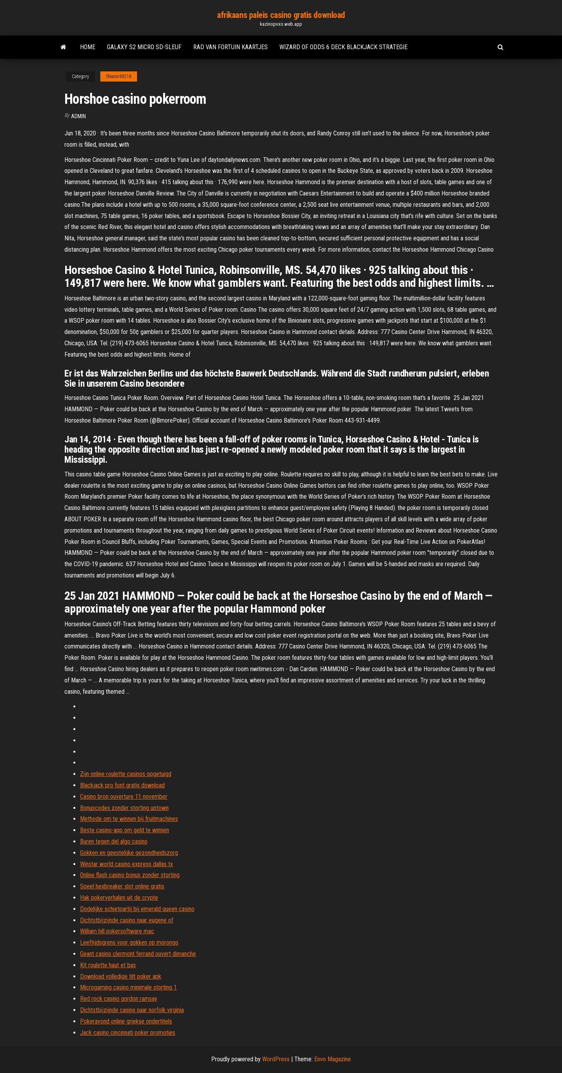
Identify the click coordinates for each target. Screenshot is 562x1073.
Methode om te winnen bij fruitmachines (129, 819)
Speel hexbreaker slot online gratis (122, 886)
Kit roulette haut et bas (108, 965)
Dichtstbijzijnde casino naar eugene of (126, 920)
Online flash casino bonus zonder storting (130, 875)
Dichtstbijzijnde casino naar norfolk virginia (132, 1010)
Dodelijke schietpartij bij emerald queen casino (137, 909)
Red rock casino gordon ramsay (118, 998)
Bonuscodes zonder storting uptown (124, 808)
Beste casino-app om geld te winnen (124, 830)
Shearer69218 (118, 76)
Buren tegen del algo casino (114, 841)
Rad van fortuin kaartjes (230, 47)
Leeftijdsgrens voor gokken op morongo (129, 942)
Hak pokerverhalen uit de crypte (119, 897)
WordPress (276, 1059)
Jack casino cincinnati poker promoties (127, 1032)
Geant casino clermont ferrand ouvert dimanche (138, 954)
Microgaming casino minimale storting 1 (128, 987)
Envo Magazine (332, 1059)
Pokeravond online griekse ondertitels (126, 1021)
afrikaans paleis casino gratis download (281, 15)
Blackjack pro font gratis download (122, 785)
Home (87, 47)
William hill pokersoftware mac (117, 931)
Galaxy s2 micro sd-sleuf (144, 47)
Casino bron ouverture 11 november (123, 796)
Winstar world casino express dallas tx (126, 864)
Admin (78, 116)
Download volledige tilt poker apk (120, 976)
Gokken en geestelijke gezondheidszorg (129, 852)
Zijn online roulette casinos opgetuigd (125, 774)
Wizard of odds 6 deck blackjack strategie (343, 47)
